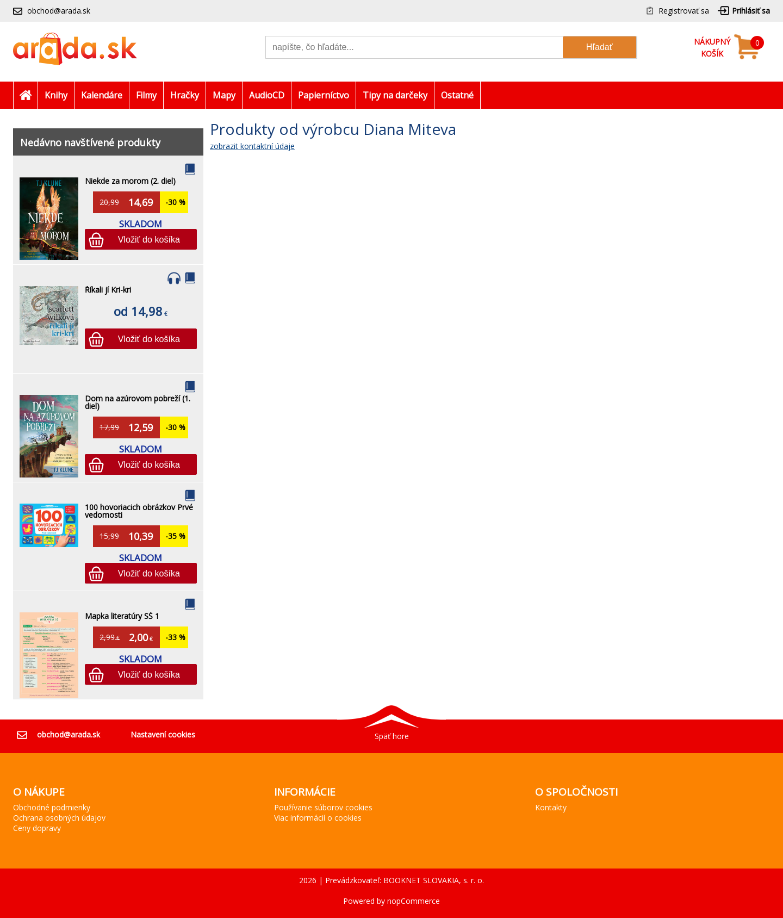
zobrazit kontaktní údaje (252, 146)
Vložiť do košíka (149, 239)
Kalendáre (101, 95)
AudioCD (266, 95)
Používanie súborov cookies (323, 807)
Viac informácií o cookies (318, 817)
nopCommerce (413, 901)
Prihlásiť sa (751, 10)
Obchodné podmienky (51, 807)
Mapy (224, 95)
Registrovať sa (683, 10)
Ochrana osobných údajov (59, 817)
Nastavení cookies (162, 734)
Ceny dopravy (37, 828)
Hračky (184, 95)
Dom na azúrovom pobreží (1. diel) (137, 402)
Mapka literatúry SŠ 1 (122, 616)
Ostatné (457, 95)
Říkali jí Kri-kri (108, 289)
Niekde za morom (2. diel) (130, 181)
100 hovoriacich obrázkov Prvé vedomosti (139, 511)
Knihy (56, 95)
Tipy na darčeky (395, 95)
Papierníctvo (323, 95)
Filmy (146, 95)
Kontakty (551, 807)
